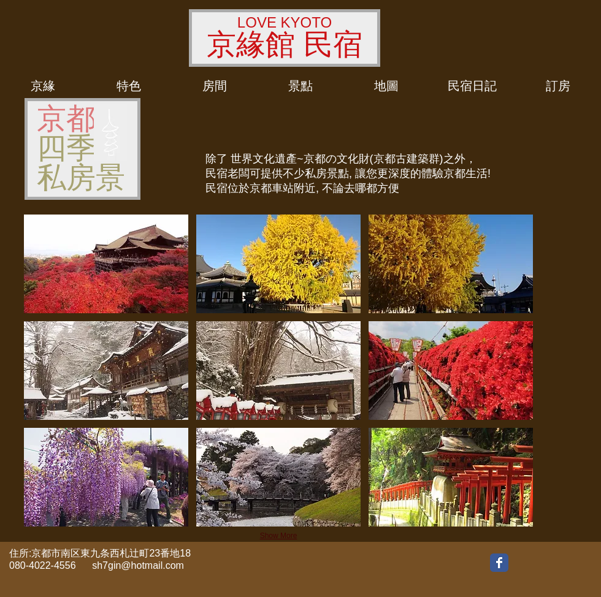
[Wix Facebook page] (499, 562)
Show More (278, 535)
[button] (106, 264)
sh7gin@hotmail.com (138, 565)
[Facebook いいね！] (540, 562)
